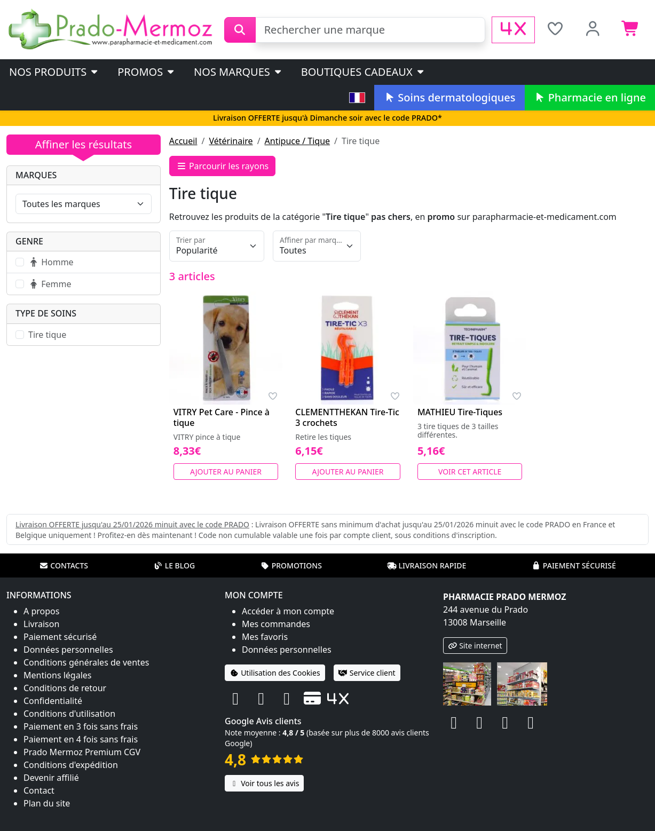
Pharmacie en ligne (590, 97)
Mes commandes (276, 624)
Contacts (63, 565)
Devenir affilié (51, 777)
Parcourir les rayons (222, 166)
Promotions (291, 565)
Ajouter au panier (226, 471)
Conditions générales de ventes (86, 662)
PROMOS (146, 72)
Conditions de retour (64, 688)
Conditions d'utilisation (69, 713)
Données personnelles (68, 649)
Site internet (475, 645)
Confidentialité (52, 701)
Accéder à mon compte (288, 611)
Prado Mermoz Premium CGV (81, 752)
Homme (51, 262)
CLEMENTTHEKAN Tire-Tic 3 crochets (347, 417)
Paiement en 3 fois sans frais (80, 726)
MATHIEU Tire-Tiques (459, 412)
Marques (36, 175)
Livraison (41, 624)
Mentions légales (57, 675)
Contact (38, 790)
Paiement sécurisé (574, 565)
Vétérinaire (230, 141)
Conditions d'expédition (70, 765)
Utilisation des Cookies (275, 673)
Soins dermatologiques (449, 97)
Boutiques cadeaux (363, 72)
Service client (367, 673)
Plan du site (46, 803)
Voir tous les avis (264, 783)
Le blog (174, 565)
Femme (49, 284)
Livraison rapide (426, 565)
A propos (41, 611)
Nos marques (238, 72)
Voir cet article (470, 471)
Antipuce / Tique (297, 141)
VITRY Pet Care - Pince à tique (221, 417)
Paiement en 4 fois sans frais (80, 739)
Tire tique (47, 334)
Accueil (183, 141)
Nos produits (54, 72)
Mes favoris (265, 637)
